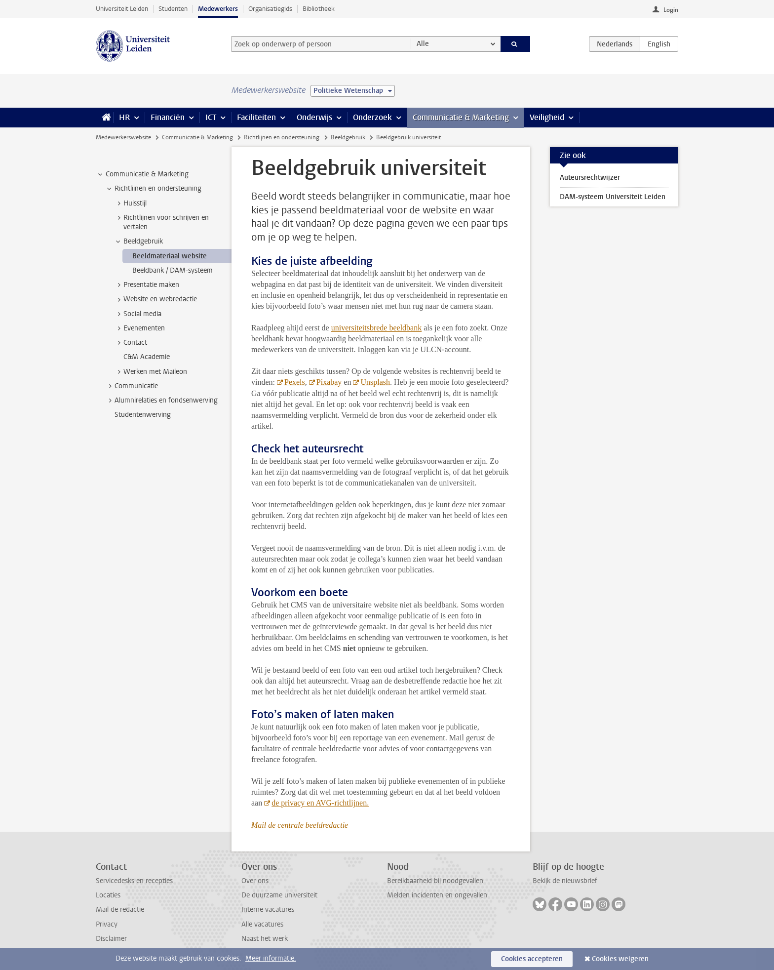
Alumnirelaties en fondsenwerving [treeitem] (161, 400)
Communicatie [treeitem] (131, 386)
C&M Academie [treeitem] (146, 357)
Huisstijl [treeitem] (130, 203)
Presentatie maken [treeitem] (146, 285)
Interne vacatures (267, 909)
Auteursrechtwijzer (590, 177)
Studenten (173, 8)
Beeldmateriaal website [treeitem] (169, 256)
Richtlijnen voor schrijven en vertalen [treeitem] (161, 222)
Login (670, 10)
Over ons (255, 881)
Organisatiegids (270, 8)
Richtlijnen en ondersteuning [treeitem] (153, 189)
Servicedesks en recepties (134, 881)
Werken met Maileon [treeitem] (150, 372)
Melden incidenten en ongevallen (437, 895)
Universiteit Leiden (122, 8)
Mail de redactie (120, 909)
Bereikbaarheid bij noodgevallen (435, 881)
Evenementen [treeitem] (139, 328)
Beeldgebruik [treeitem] (138, 241)
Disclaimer (111, 938)
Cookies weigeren (620, 959)
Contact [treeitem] (130, 343)
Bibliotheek (319, 8)
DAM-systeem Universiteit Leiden (612, 197)
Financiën (168, 117)
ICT (210, 117)
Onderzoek (372, 117)
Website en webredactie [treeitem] (155, 299)
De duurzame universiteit (279, 895)
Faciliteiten (256, 117)
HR (124, 117)
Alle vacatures (262, 924)
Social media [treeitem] (137, 314)
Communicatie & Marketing (461, 117)
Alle (423, 43)
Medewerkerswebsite (123, 137)
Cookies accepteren (532, 959)
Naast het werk (264, 938)
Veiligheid (547, 117)
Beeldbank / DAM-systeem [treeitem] (172, 270)
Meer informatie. (270, 958)
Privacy (106, 924)
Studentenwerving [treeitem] (143, 414)
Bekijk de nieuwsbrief (565, 881)
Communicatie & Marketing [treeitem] (142, 174)
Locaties (108, 895)
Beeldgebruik (348, 137)
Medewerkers (218, 8)
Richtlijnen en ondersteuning (281, 137)
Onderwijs (314, 117)
